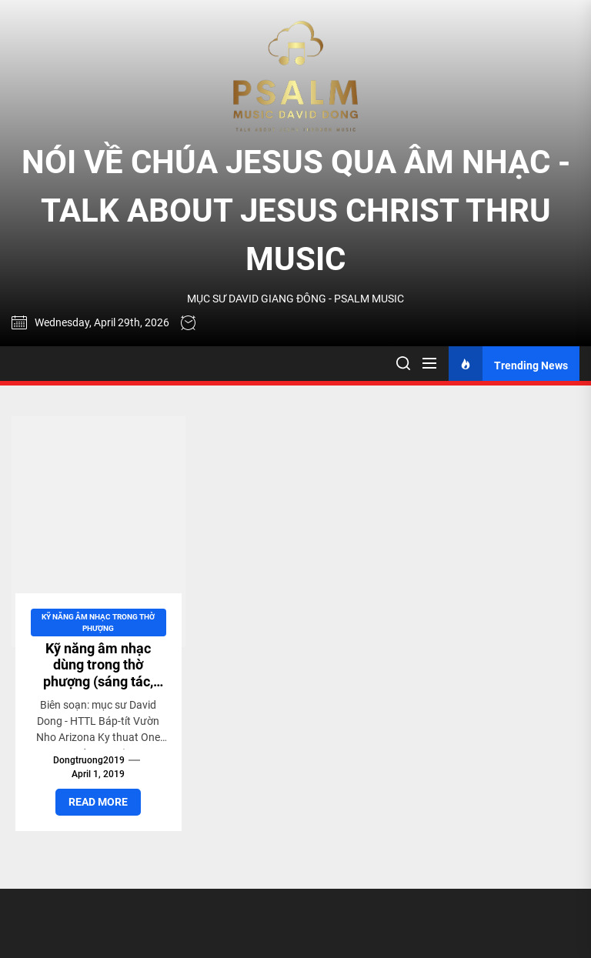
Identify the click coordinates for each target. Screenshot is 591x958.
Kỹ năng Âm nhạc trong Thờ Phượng (98, 623)
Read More (98, 802)
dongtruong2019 (89, 760)
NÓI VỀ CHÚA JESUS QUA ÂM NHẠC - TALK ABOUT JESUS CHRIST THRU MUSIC (296, 210)
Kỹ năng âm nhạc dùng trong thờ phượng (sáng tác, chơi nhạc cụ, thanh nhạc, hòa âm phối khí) (98, 689)
